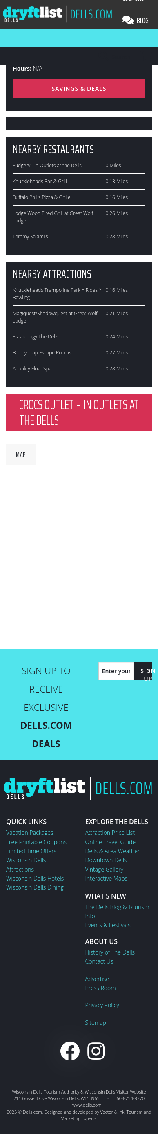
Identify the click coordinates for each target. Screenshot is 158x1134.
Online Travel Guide (110, 842)
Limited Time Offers (31, 851)
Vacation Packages (29, 832)
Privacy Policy (102, 1005)
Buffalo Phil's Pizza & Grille (42, 197)
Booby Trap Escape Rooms (42, 352)
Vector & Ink (112, 1112)
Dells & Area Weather (112, 851)
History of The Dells (110, 952)
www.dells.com (87, 1105)
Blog (135, 20)
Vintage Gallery (104, 869)
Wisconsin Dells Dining (35, 887)
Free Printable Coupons (36, 842)
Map (21, 454)
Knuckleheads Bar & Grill (40, 181)
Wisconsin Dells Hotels (35, 878)
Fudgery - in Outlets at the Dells (47, 165)
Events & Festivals (108, 925)
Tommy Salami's (30, 236)
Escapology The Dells (35, 336)
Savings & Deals (78, 88)
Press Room (100, 988)
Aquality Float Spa (32, 368)
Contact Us (99, 961)
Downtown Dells (106, 860)
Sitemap (95, 1022)
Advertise (97, 979)
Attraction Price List (110, 832)
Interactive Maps (106, 878)
